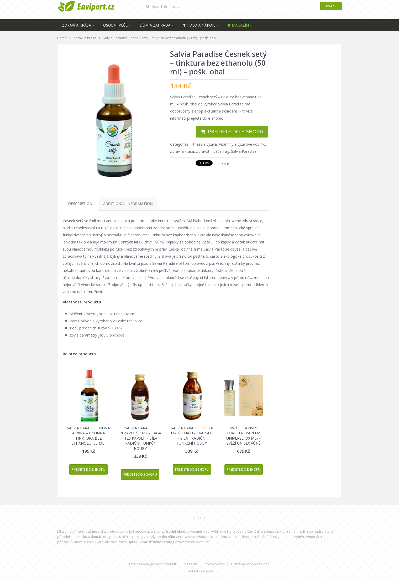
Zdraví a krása (76, 25)
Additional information (128, 203)
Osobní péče (115, 25)
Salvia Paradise (243, 151)
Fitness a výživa (203, 144)
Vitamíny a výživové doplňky (242, 144)
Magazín (238, 25)
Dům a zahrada (155, 25)
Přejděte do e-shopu (235, 131)
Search (331, 6)
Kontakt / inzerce (199, 571)
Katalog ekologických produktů (152, 564)
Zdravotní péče (209, 151)
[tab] (80, 204)
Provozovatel (214, 564)
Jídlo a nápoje (198, 25)
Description (80, 203)
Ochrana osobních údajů (250, 564)
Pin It (224, 163)
